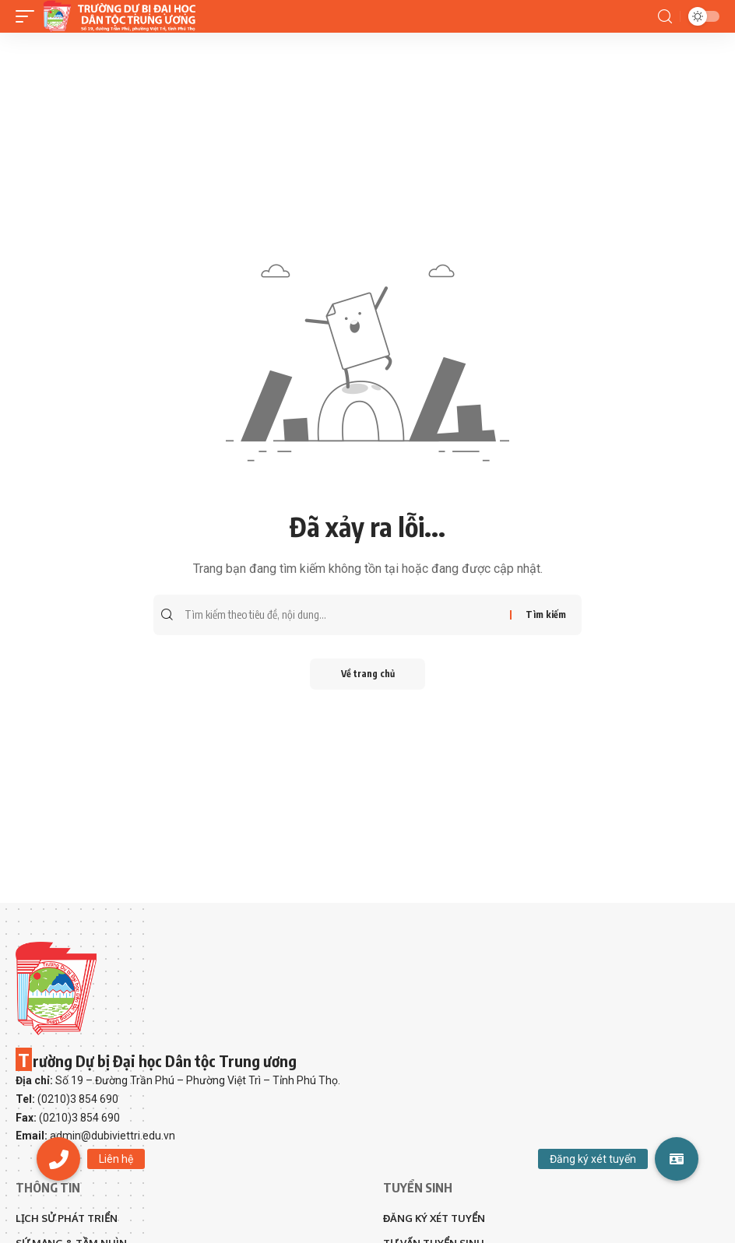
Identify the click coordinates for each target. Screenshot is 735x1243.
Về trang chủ (368, 673)
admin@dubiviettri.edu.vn (112, 1135)
